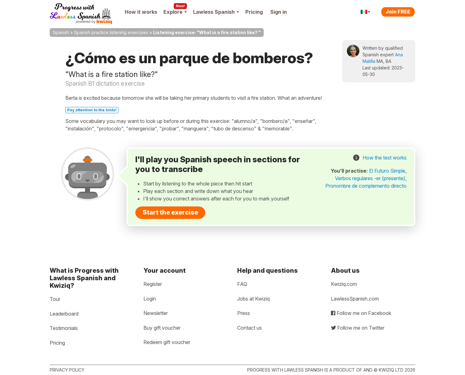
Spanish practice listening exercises (111, 32)
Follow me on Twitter (357, 328)
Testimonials (64, 328)
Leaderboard (64, 314)
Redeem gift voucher (166, 342)
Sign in (278, 12)
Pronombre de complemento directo (366, 186)
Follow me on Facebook (361, 313)
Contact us (249, 328)
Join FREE (398, 11)
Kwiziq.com (344, 284)
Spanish (61, 32)
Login (149, 299)
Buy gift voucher (162, 328)
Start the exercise (170, 212)
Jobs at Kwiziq (253, 299)
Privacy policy (67, 369)
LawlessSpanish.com (355, 299)
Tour (55, 299)
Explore (175, 12)
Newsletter (155, 313)
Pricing (254, 12)
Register (152, 284)
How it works (141, 12)
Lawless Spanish (216, 12)
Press (243, 313)
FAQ (242, 284)
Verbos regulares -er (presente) (370, 178)
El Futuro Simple (387, 171)
